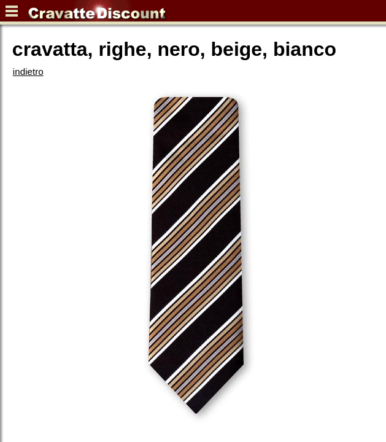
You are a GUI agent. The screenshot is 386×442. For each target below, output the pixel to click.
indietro (28, 71)
